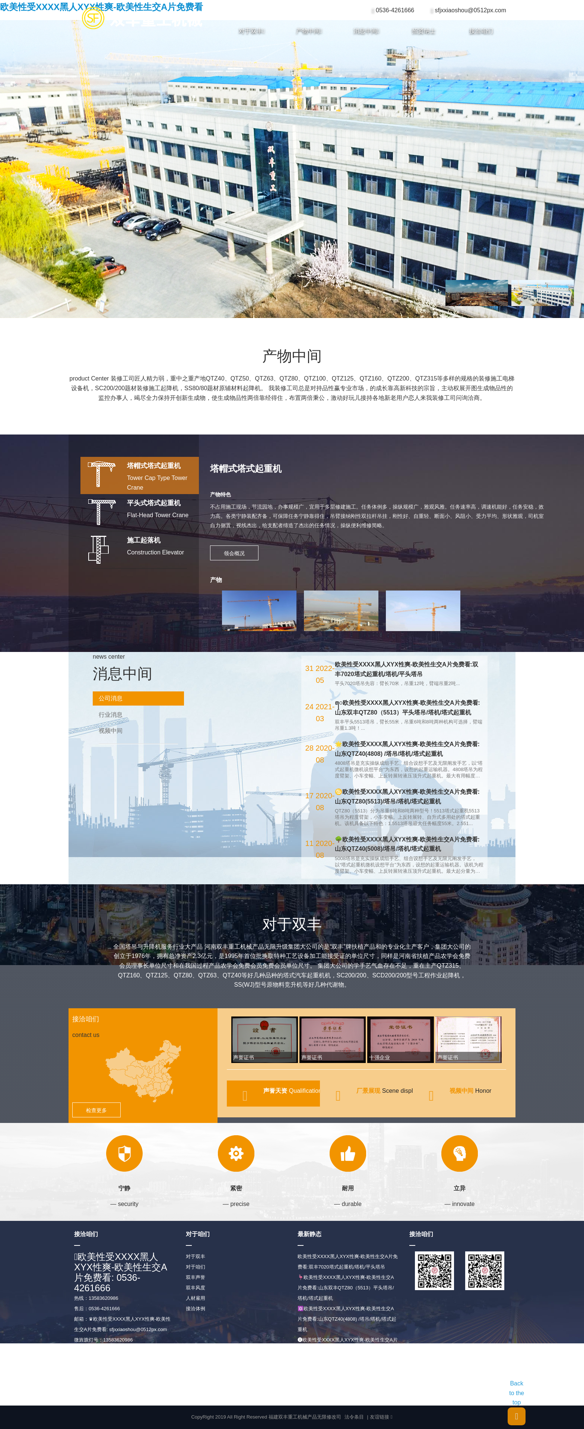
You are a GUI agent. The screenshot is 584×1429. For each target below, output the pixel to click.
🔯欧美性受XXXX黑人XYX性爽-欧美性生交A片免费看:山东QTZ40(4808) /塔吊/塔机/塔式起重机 (347, 1319)
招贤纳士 (424, 31)
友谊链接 (381, 1417)
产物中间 (309, 31)
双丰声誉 (195, 1277)
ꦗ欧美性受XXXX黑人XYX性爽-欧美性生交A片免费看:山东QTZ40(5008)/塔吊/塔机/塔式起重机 (348, 1381)
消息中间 (366, 31)
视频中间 (111, 731)
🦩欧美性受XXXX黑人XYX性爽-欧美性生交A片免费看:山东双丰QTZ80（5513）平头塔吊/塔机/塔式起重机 (346, 1287)
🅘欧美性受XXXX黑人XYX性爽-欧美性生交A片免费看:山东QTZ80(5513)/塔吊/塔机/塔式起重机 (348, 1350)
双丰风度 (195, 1287)
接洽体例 (195, 1308)
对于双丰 (252, 31)
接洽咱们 (481, 31)
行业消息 (111, 715)
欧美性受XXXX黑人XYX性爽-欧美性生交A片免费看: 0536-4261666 (120, 1272)
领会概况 (234, 553)
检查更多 (96, 1110)
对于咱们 (195, 1267)
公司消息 (111, 698)
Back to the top (517, 1402)
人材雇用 (195, 1298)
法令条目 (354, 1417)
